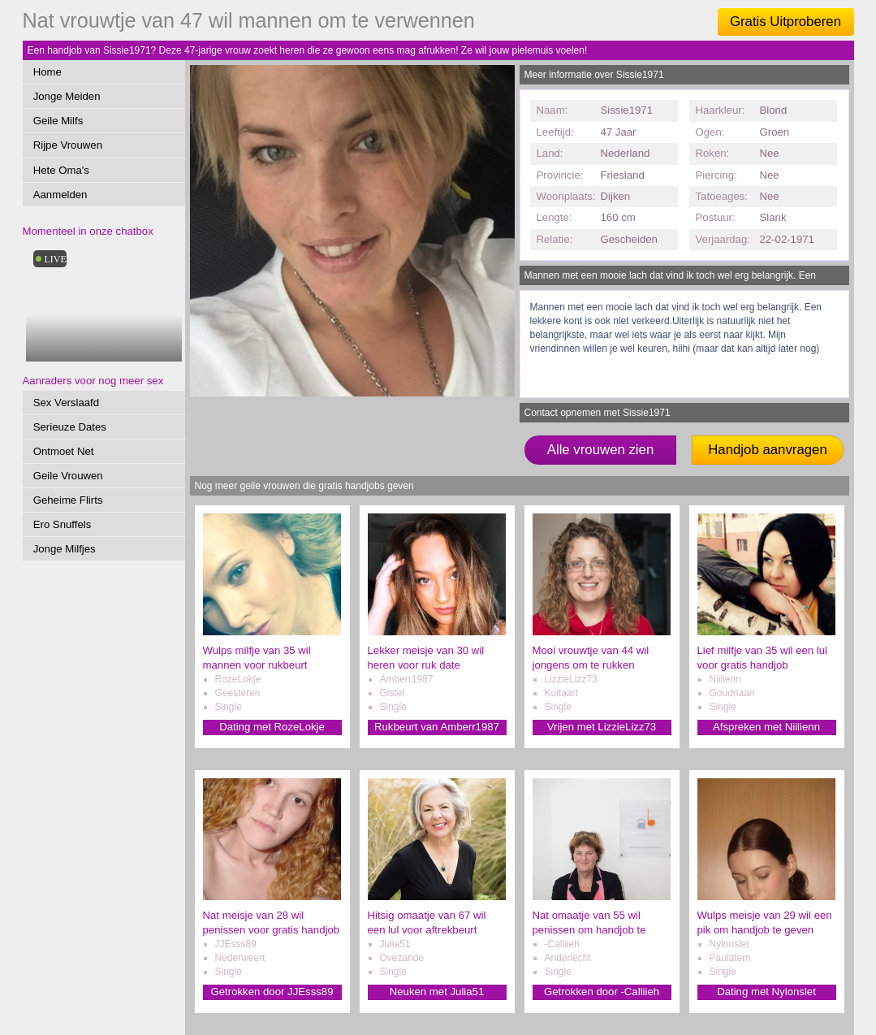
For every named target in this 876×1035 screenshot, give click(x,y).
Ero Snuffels (62, 524)
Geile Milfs (58, 121)
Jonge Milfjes (64, 549)
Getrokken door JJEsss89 (272, 991)
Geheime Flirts (68, 500)
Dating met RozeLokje (272, 727)
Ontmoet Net (63, 451)
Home (47, 72)
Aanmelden (60, 194)
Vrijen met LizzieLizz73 (601, 727)
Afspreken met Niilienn (766, 727)
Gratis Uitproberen (785, 21)
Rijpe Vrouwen (67, 145)
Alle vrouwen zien (600, 449)
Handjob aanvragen (767, 449)
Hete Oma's (61, 170)
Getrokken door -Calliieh (601, 991)
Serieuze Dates (69, 427)
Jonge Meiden (67, 96)
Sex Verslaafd (66, 402)
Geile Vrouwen (68, 476)
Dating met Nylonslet (766, 991)
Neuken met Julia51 (437, 991)
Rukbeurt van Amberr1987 (436, 727)
